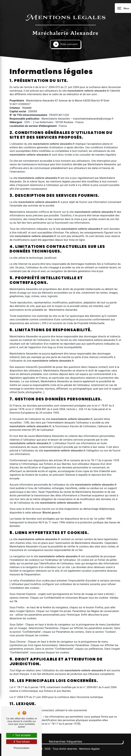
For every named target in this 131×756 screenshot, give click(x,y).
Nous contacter (65, 44)
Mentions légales (89, 748)
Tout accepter (21, 735)
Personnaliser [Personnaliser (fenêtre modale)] (22, 748)
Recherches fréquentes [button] (65, 742)
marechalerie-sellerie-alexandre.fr (88, 90)
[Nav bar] (123, 8)
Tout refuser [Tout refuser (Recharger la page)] (21, 741)
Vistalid (26, 107)
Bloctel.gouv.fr (51, 512)
